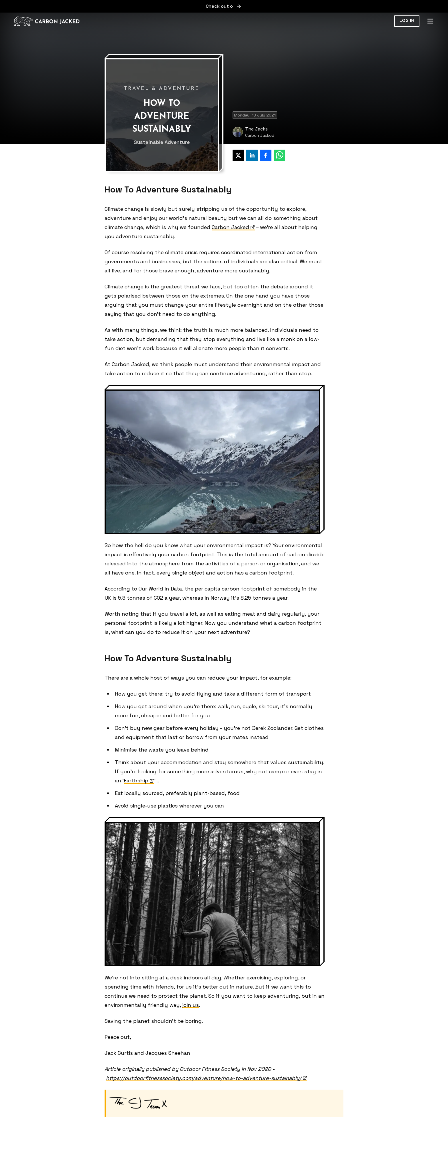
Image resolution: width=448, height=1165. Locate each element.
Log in (406, 21)
